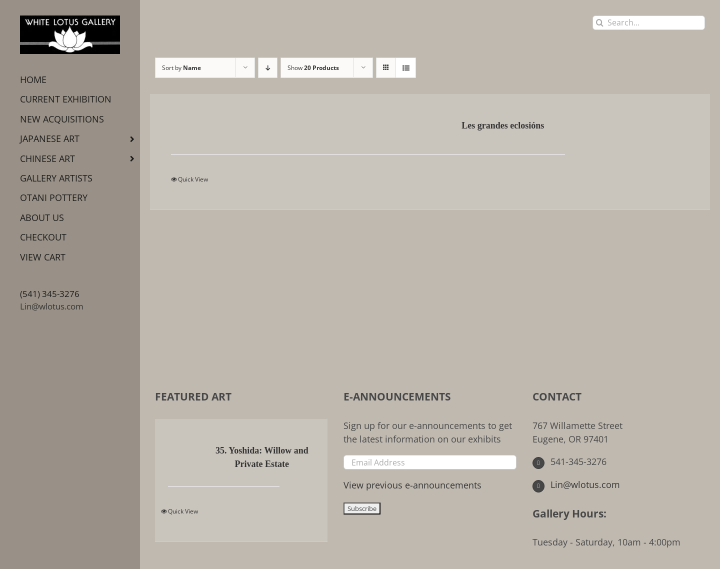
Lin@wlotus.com (52, 306)
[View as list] (406, 68)
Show (313, 68)
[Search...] (648, 23)
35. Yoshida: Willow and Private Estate (262, 457)
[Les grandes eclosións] (222, 126)
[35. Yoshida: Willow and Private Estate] (182, 451)
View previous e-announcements (413, 485)
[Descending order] (268, 68)
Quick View (193, 179)
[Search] (599, 23)
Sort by (181, 68)
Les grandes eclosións (503, 125)
